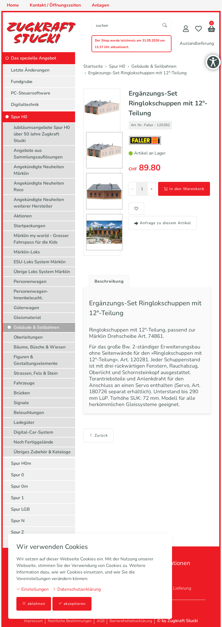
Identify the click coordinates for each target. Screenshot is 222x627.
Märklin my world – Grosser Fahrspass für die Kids (41, 239)
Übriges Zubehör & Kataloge (42, 452)
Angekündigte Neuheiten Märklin (39, 170)
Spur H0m (21, 463)
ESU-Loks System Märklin (40, 262)
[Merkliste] (198, 29)
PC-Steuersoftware (30, 93)
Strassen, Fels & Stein (36, 373)
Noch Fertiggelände (33, 442)
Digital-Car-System (33, 432)
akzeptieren (72, 604)
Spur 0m (19, 486)
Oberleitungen (28, 337)
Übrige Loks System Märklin (42, 272)
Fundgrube (21, 82)
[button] (211, 30)
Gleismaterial (27, 318)
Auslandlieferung (197, 43)
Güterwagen (26, 308)
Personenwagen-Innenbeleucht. (31, 294)
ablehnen (33, 604)
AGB (101, 620)
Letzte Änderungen (30, 70)
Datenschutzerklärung (76, 589)
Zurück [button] (98, 441)
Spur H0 (19, 117)
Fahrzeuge (24, 383)
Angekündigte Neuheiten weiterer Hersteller (39, 203)
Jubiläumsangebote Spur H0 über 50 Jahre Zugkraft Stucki (42, 134)
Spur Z (17, 532)
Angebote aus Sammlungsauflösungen (38, 153)
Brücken (22, 393)
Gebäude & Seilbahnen (36, 327)
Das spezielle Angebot (33, 58)
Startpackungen (29, 226)
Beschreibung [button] (110, 282)
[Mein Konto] (186, 29)
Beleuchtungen (29, 413)
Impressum (33, 620)
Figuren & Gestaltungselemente (36, 360)
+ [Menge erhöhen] (151, 188)
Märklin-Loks (27, 252)
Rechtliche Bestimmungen (70, 620)
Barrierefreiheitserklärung (130, 620)
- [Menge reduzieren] (132, 188)
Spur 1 (17, 498)
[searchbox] (125, 25)
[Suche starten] (164, 25)
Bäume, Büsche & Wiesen (40, 347)
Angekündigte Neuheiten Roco (39, 186)
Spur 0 (17, 475)
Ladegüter (24, 422)
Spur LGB (20, 509)
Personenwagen (30, 282)
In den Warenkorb (184, 189)
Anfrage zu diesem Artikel (162, 223)
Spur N (18, 521)
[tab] (108, 280)
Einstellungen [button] (32, 589)
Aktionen (23, 216)
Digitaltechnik (25, 105)
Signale (21, 403)
